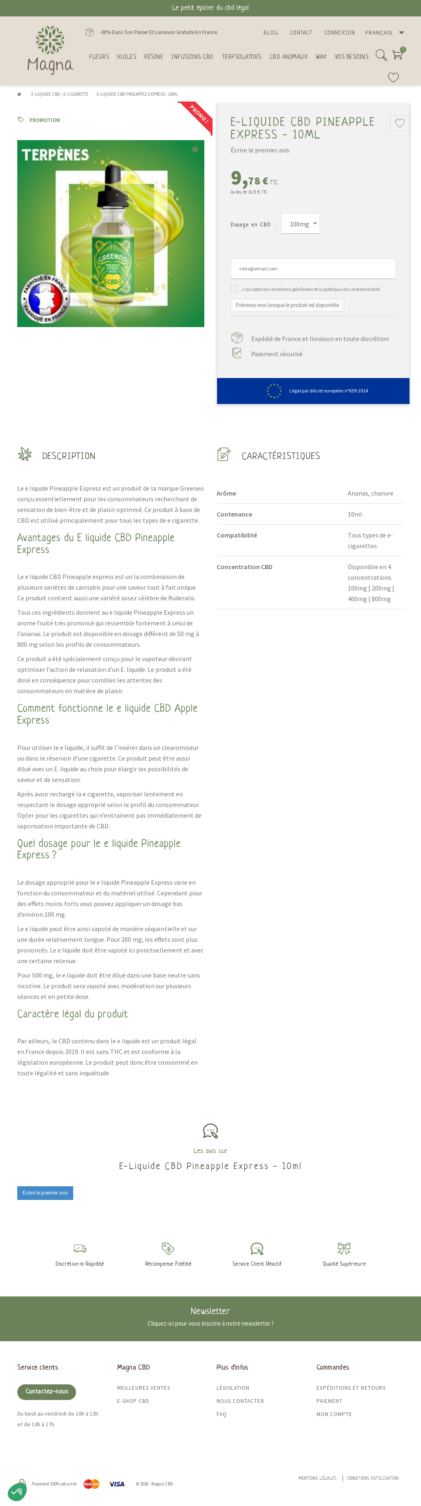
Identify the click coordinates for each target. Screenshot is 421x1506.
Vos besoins (352, 57)
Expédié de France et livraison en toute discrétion (320, 338)
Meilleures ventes (143, 1387)
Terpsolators (241, 57)
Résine (153, 57)
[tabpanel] (110, 233)
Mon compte (334, 1414)
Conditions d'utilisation (373, 1478)
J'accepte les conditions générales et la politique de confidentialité (310, 289)
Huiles (126, 57)
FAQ (222, 1414)
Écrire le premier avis (260, 150)
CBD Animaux (289, 57)
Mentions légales (317, 1478)
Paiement (329, 1401)
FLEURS (99, 57)
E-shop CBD (133, 1401)
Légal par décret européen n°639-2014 (313, 390)
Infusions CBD (192, 57)
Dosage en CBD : (253, 225)
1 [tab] (195, 149)
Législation (233, 1387)
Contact (301, 33)
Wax (321, 57)
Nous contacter (240, 1401)
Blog (271, 33)
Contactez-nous (46, 1391)
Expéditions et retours (351, 1387)
